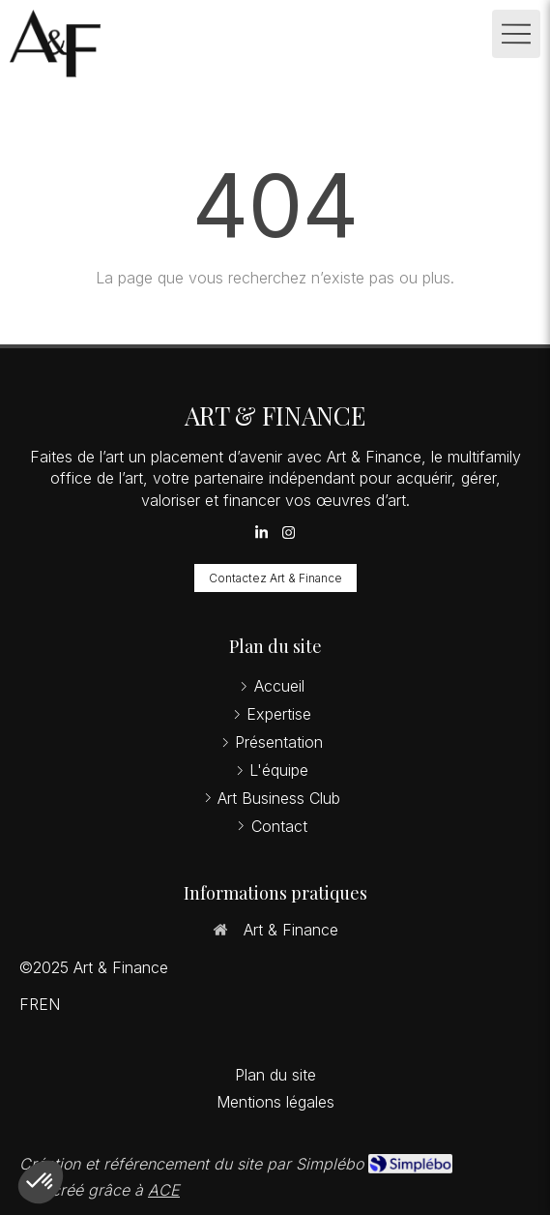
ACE (164, 1190)
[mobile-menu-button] (516, 34)
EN (49, 1004)
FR (29, 1004)
